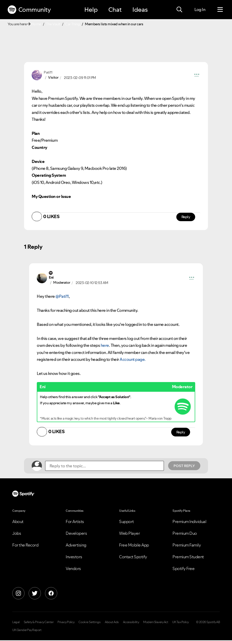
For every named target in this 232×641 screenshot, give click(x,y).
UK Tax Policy (180, 623)
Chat (115, 9)
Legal (16, 623)
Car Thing (72, 24)
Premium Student (188, 557)
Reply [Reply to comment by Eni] (180, 432)
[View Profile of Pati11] (48, 72)
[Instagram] (18, 594)
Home (36, 24)
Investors (74, 557)
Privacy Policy (65, 623)
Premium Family (186, 546)
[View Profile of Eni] (51, 277)
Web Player (129, 534)
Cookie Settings (89, 623)
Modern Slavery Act (155, 623)
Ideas (140, 9)
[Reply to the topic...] (104, 466)
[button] (197, 75)
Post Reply (184, 466)
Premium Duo (184, 534)
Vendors (73, 569)
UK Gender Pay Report (26, 631)
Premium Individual (189, 522)
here (105, 345)
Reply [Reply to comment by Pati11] (185, 217)
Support (126, 522)
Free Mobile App (134, 546)
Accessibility (131, 623)
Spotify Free (183, 569)
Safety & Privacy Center (39, 623)
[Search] (179, 9)
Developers (76, 534)
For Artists (75, 522)
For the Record (25, 546)
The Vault (53, 24)
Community (29, 9)
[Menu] (220, 9)
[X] (35, 594)
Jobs (16, 534)
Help (91, 9)
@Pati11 (62, 297)
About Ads (112, 623)
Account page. (133, 359)
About (18, 522)
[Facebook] (51, 594)
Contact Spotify (133, 557)
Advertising (76, 546)
